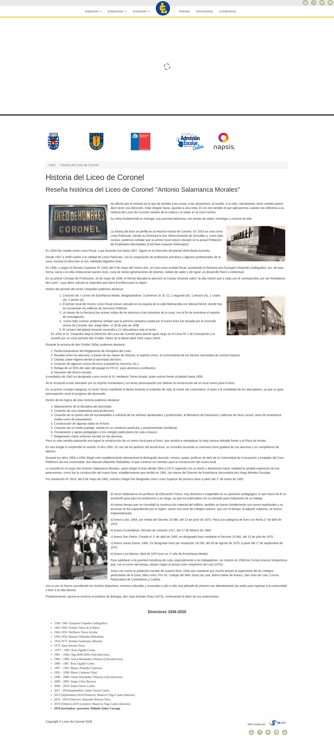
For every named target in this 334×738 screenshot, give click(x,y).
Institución (93, 11)
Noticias (184, 11)
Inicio (52, 165)
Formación (141, 11)
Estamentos (117, 11)
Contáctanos (227, 11)
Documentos (204, 11)
